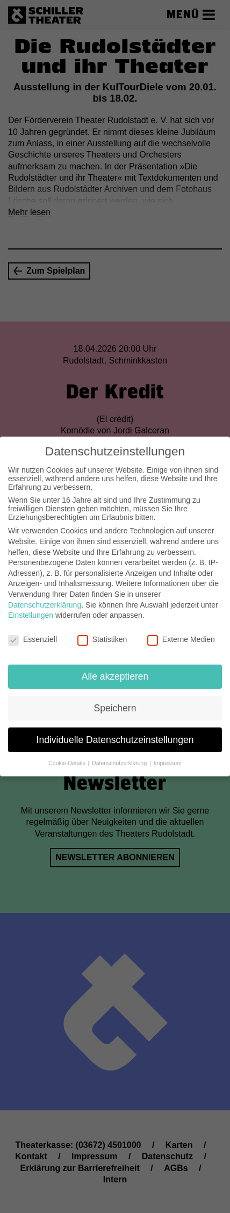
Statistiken (102, 639)
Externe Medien (181, 639)
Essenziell (32, 639)
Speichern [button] (115, 708)
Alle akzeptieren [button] (115, 676)
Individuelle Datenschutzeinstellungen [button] (115, 739)
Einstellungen (30, 615)
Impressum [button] (168, 763)
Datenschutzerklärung (44, 605)
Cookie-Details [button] (67, 763)
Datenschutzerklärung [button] (120, 763)
